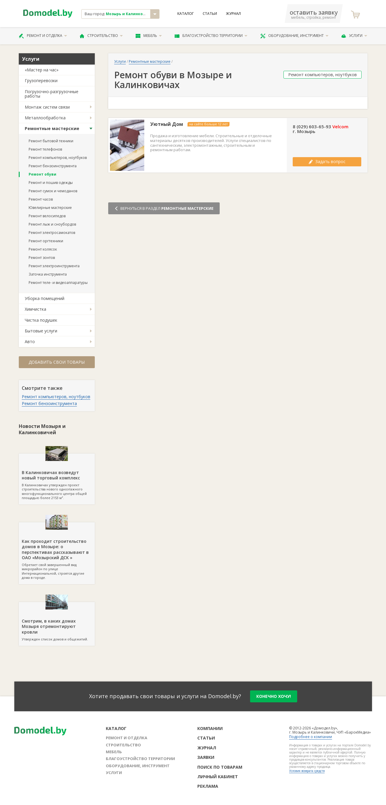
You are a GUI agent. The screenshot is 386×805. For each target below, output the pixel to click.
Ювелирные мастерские (50, 207)
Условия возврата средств (307, 771)
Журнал (233, 13)
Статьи (210, 13)
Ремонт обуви (42, 174)
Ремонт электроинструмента (54, 265)
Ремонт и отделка (43, 35)
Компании (210, 728)
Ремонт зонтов (42, 257)
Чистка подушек (41, 320)
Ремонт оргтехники (46, 240)
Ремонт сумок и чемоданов (53, 190)
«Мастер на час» (41, 70)
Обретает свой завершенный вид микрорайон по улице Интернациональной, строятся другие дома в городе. (57, 551)
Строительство (101, 35)
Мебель (149, 35)
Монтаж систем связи (47, 107)
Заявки (205, 757)
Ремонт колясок (43, 249)
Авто (30, 341)
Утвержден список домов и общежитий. (57, 621)
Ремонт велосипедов (47, 215)
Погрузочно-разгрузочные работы (51, 94)
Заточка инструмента (48, 274)
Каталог (185, 13)
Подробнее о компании (310, 736)
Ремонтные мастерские (52, 128)
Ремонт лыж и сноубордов (52, 224)
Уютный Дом (166, 124)
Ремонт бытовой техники (51, 140)
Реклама (207, 786)
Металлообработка (45, 118)
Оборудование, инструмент (294, 35)
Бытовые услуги (41, 331)
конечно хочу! (273, 696)
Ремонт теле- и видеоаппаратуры (58, 282)
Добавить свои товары (57, 362)
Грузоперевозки (41, 80)
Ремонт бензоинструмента (53, 165)
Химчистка (35, 309)
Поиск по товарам (219, 767)
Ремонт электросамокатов (52, 232)
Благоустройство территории (211, 35)
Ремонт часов (41, 199)
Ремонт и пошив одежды (51, 182)
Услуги (354, 35)
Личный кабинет (217, 776)
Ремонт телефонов (45, 149)
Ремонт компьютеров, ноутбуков (58, 157)
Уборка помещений (44, 298)
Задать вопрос (327, 161)
